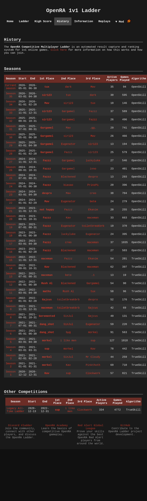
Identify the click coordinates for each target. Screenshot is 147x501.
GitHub (125, 425)
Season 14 (11, 267)
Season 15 (11, 259)
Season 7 (11, 324)
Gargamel (68, 111)
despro (93, 176)
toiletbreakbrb (93, 226)
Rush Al (46, 283)
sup (93, 340)
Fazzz (93, 111)
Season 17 (11, 242)
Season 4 (11, 349)
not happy (47, 209)
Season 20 (11, 218)
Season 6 (11, 332)
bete (93, 201)
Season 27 (11, 161)
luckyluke (93, 160)
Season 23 (11, 193)
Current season (10, 87)
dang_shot (47, 324)
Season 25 (11, 177)
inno (93, 168)
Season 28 (11, 152)
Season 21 (11, 210)
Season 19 (11, 226)
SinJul (68, 316)
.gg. (93, 127)
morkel (93, 332)
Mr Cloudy (93, 357)
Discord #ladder (20, 425)
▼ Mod (119, 21)
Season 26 (11, 169)
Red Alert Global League (90, 427)
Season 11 (11, 291)
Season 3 (11, 357)
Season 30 (11, 136)
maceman (93, 217)
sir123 (47, 95)
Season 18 (11, 234)
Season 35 (11, 95)
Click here (59, 50)
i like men (68, 340)
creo (93, 193)
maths (47, 291)
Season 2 (11, 365)
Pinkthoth (93, 365)
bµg (68, 332)
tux (47, 86)
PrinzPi (93, 185)
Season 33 (11, 111)
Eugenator (68, 144)
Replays (104, 21)
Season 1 (11, 373)
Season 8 (11, 316)
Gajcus (47, 299)
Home (10, 21)
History (63, 21)
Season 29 (11, 144)
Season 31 (11, 128)
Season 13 (11, 275)
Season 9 (11, 308)
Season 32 (11, 120)
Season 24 (11, 185)
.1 (93, 275)
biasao (68, 185)
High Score (43, 21)
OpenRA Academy (56, 425)
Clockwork (93, 373)
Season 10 (11, 300)
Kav (68, 217)
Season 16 (11, 250)
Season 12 (11, 283)
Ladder (24, 21)
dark (68, 86)
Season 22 (11, 201)
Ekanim (93, 209)
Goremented (47, 316)
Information (83, 21)
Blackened (68, 176)
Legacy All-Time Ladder (15, 410)
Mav (93, 86)
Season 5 (11, 341)
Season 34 (11, 103)
